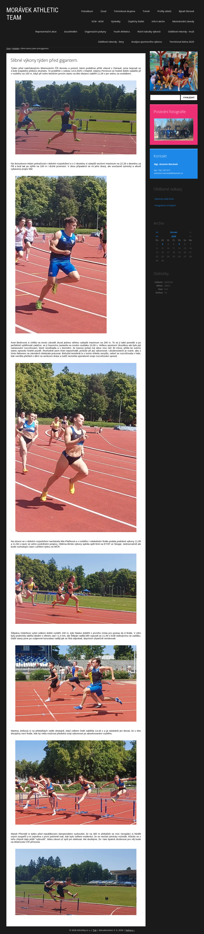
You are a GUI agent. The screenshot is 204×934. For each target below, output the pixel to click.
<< (157, 232)
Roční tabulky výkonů (149, 31)
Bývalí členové (186, 11)
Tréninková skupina (124, 11)
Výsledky (115, 21)
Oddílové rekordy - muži (181, 31)
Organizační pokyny (95, 31)
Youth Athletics (122, 31)
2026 (173, 236)
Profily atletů (164, 11)
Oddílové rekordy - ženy (111, 41)
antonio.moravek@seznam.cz (168, 173)
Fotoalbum (87, 11)
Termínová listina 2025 (182, 41)
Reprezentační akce (46, 31)
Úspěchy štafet (136, 21)
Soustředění (70, 31)
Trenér (146, 11)
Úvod (103, 11)
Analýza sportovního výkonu (146, 41)
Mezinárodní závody (183, 21)
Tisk (95, 930)
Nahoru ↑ (130, 930)
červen (173, 232)
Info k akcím (158, 21)
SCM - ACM (97, 21)
